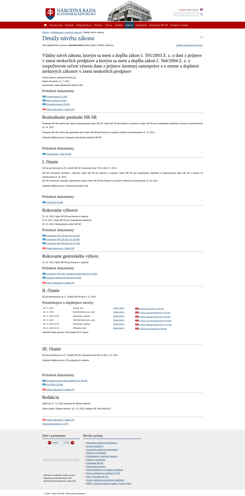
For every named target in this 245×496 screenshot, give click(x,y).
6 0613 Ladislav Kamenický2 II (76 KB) (155, 325)
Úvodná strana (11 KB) (56, 97)
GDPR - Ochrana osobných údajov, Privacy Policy (108, 483)
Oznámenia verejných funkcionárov (102, 450)
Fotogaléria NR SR (94, 463)
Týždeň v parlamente (95, 460)
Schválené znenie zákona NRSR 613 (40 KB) (66, 381)
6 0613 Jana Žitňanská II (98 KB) (153, 329)
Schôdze (119, 25)
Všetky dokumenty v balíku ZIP (58, 109)
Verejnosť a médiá (179, 25)
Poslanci (98, 25)
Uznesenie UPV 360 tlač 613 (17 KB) (63, 243)
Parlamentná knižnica (96, 466)
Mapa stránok (192, 10)
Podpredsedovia (84, 25)
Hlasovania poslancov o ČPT (55, 424)
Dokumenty (141, 25)
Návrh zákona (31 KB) (56, 100)
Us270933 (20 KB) (54, 384)
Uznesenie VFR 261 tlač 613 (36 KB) (63, 239)
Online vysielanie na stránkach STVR (103, 473)
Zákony (45, 32)
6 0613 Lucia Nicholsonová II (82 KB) (154, 313)
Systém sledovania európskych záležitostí (105, 480)
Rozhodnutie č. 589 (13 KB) (58, 154)
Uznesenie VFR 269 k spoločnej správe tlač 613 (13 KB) (71, 274)
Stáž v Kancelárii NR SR (97, 476)
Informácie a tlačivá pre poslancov (101, 443)
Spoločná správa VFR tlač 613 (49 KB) (63, 278)
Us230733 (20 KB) (54, 202)
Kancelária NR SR (159, 25)
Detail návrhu (118, 308)
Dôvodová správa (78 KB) (58, 104)
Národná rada (56, 25)
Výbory (109, 25)
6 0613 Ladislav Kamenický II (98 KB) (154, 317)
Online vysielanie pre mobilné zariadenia (104, 470)
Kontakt (182, 10)
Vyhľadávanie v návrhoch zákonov (66, 32)
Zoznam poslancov (94, 446)
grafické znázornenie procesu (189, 45)
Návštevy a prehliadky (96, 453)
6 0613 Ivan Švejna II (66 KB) (151, 309)
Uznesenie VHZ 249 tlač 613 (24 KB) (63, 236)
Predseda (69, 25)
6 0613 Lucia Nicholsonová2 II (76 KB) (155, 321)
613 (74, 77)
